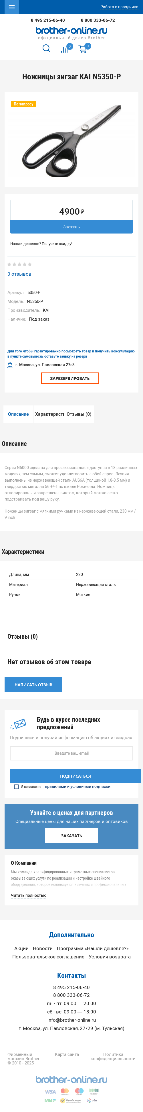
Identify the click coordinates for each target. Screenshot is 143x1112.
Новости (43, 948)
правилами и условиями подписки (77, 787)
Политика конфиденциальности (113, 1056)
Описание (18, 414)
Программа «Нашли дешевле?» (93, 948)
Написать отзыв (33, 684)
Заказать (71, 227)
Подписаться (75, 776)
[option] (71, 141)
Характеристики (49, 414)
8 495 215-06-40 (48, 20)
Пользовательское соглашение (48, 956)
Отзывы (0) (79, 414)
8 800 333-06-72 (98, 20)
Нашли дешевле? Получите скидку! (41, 244)
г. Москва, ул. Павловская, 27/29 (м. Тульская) (71, 1028)
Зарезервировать (70, 378)
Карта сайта (67, 1054)
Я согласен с (62, 787)
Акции (21, 948)
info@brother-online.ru (71, 1020)
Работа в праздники (119, 7)
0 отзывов (19, 274)
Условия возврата (110, 956)
